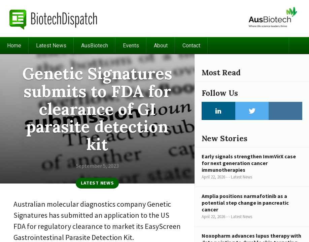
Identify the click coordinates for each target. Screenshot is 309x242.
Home (14, 45)
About (161, 45)
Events (131, 45)
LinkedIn (218, 111)
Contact (191, 45)
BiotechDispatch (53, 18)
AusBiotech (94, 45)
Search (299, 45)
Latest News (51, 45)
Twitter (252, 111)
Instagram (285, 111)
